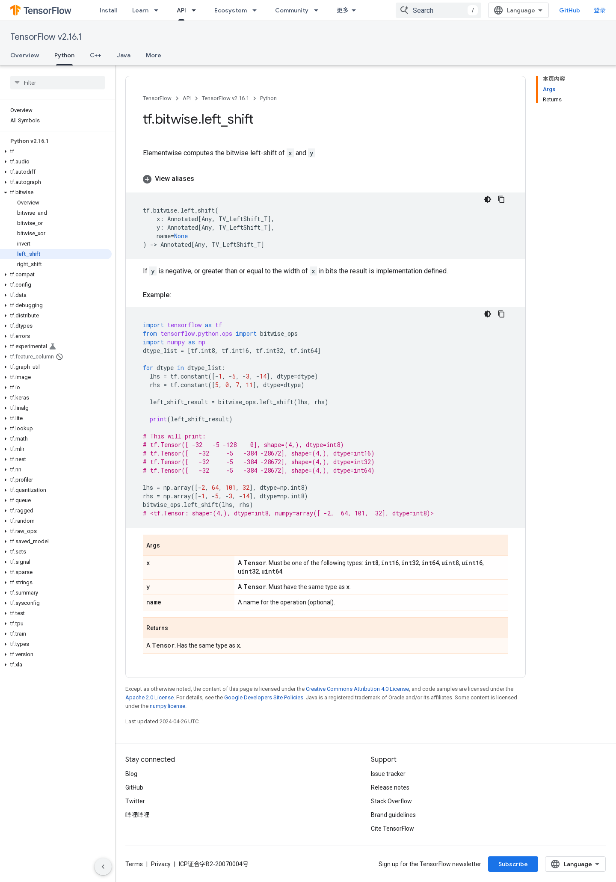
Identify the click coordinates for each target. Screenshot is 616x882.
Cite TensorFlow (392, 828)
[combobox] (438, 10)
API (187, 98)
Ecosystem (230, 10)
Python (268, 98)
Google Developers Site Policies (263, 697)
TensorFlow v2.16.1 (46, 37)
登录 (600, 10)
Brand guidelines (393, 814)
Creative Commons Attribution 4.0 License (357, 689)
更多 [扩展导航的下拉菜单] (343, 10)
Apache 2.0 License (149, 697)
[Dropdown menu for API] (196, 10)
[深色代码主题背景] (488, 199)
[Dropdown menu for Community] (318, 10)
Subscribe (513, 864)
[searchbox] (57, 82)
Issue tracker (388, 773)
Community (291, 10)
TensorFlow (157, 98)
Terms (134, 864)
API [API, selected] (181, 10)
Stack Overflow (391, 801)
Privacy (161, 864)
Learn (140, 10)
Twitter (135, 801)
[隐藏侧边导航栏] (103, 866)
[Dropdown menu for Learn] (158, 10)
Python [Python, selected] (64, 55)
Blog (131, 773)
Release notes (390, 787)
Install (108, 10)
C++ (95, 55)
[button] (56, 151)
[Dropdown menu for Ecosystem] (257, 10)
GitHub (569, 10)
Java (123, 55)
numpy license (167, 706)
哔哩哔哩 (137, 814)
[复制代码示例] (501, 199)
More (153, 55)
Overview (24, 55)
